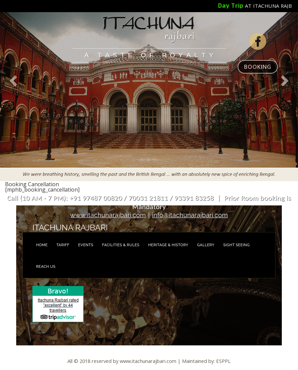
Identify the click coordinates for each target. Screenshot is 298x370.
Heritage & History (168, 245)
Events (85, 245)
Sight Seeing (236, 245)
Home (42, 245)
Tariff (62, 245)
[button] (13, 90)
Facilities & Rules (121, 245)
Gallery (206, 245)
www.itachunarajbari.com (108, 215)
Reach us (46, 266)
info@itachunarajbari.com (190, 215)
